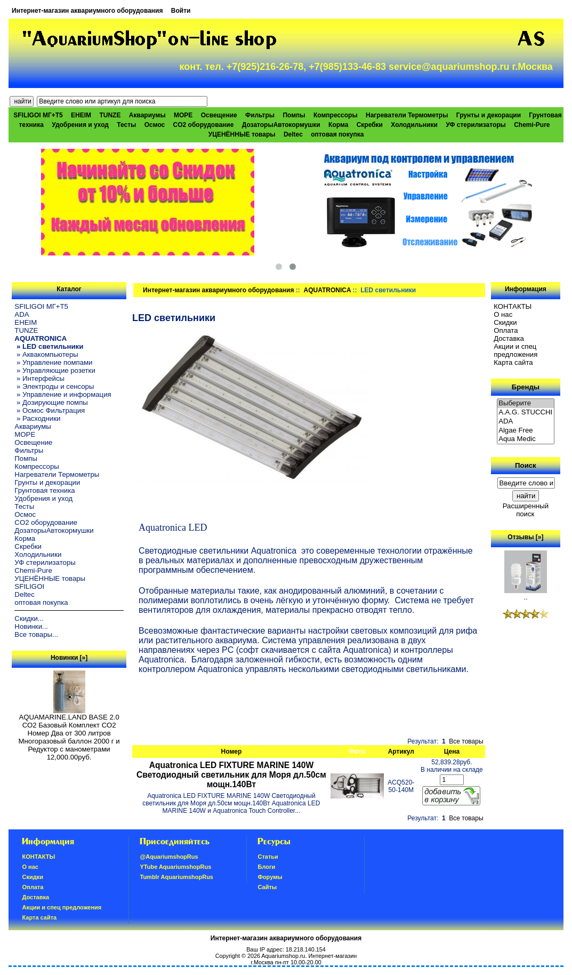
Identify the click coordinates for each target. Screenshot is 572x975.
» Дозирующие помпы (50, 402)
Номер (231, 751)
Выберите (525, 403)
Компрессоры (335, 115)
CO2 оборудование (203, 125)
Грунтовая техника (44, 490)
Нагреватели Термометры (407, 115)
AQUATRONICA (327, 290)
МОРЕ (183, 115)
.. (525, 594)
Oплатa (506, 330)
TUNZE (109, 115)
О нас (503, 314)
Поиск (525, 465)
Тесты (126, 125)
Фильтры (260, 115)
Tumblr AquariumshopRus (176, 877)
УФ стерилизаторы (476, 125)
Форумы (269, 877)
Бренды (525, 387)
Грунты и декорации (488, 115)
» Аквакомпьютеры (46, 354)
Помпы (294, 115)
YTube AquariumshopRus (175, 867)
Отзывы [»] (525, 537)
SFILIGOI (29, 586)
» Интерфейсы (39, 378)
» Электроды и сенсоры (54, 386)
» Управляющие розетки (54, 370)
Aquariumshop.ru (283, 956)
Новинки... (31, 626)
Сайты (267, 887)
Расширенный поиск (526, 510)
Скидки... (28, 618)
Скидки (505, 322)
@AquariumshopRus (169, 856)
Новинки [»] (69, 657)
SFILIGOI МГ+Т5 (37, 115)
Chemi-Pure (532, 125)
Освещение (219, 115)
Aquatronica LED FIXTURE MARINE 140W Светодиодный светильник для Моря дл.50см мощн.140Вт (231, 775)
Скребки (370, 125)
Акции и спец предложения (515, 350)
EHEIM (81, 115)
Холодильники (414, 125)
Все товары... (36, 634)
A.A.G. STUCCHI (525, 412)
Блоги (266, 867)
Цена (452, 751)
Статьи (267, 856)
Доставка (509, 338)
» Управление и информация (62, 394)
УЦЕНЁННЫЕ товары (242, 134)
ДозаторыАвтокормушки (281, 125)
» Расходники (37, 418)
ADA (21, 314)
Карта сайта (513, 362)
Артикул (401, 751)
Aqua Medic (525, 439)
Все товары (466, 741)
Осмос (154, 125)
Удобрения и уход (80, 125)
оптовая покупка (337, 134)
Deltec (293, 134)
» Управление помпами (53, 362)
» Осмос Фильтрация (49, 410)
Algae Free (525, 430)
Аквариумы (147, 115)
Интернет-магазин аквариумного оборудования (87, 10)
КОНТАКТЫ (512, 306)
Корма (338, 125)
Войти (181, 10)
